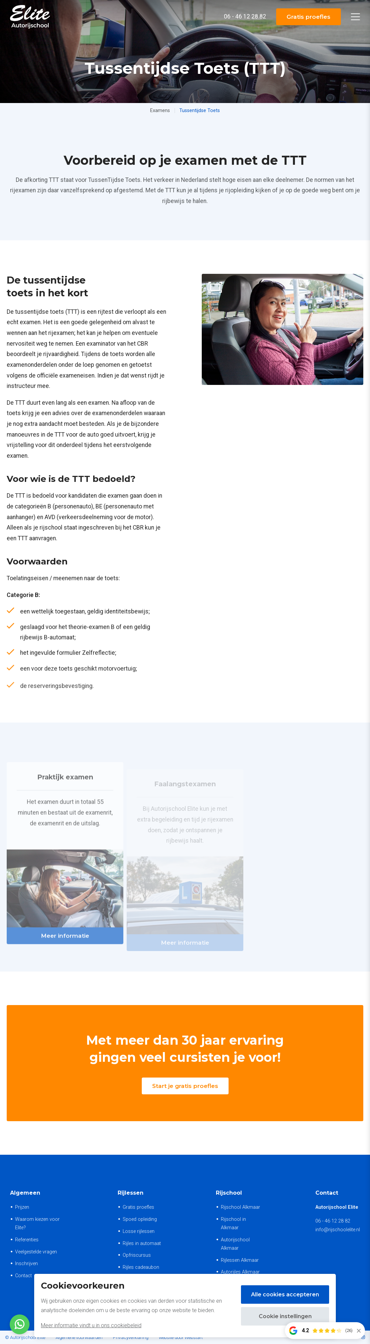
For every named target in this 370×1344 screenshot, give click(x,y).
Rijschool (229, 1193)
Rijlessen (130, 1193)
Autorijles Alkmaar (240, 1272)
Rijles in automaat (142, 1243)
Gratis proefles (307, 16)
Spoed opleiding (140, 1219)
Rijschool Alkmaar (240, 1207)
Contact (23, 1276)
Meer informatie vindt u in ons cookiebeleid (91, 1325)
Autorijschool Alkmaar (235, 1244)
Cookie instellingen (285, 1316)
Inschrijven (26, 1263)
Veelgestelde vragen (36, 1252)
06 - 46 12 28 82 (332, 1221)
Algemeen (25, 1193)
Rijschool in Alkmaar (233, 1223)
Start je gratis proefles (185, 1085)
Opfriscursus (137, 1255)
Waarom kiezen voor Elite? (37, 1223)
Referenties (27, 1240)
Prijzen (22, 1207)
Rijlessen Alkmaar (240, 1260)
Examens (160, 110)
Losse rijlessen (139, 1231)
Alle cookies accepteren (285, 1294)
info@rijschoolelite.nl (337, 1230)
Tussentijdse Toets (199, 110)
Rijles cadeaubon (141, 1267)
